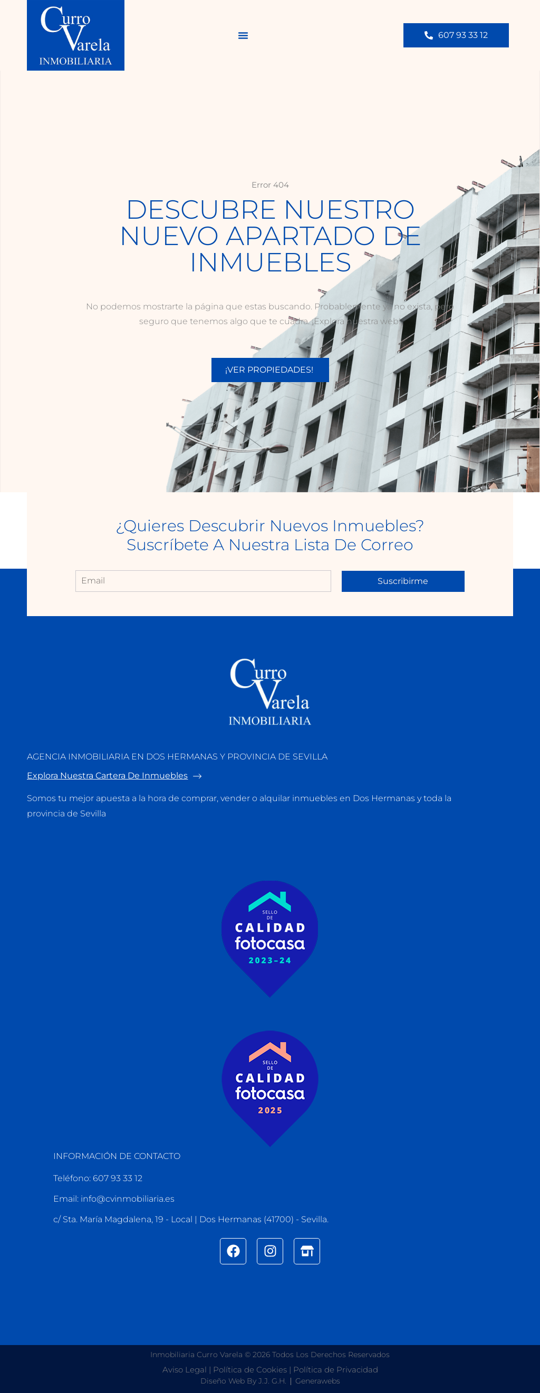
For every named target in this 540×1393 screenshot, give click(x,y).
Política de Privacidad (335, 1370)
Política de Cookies (250, 1370)
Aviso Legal (184, 1370)
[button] (243, 35)
